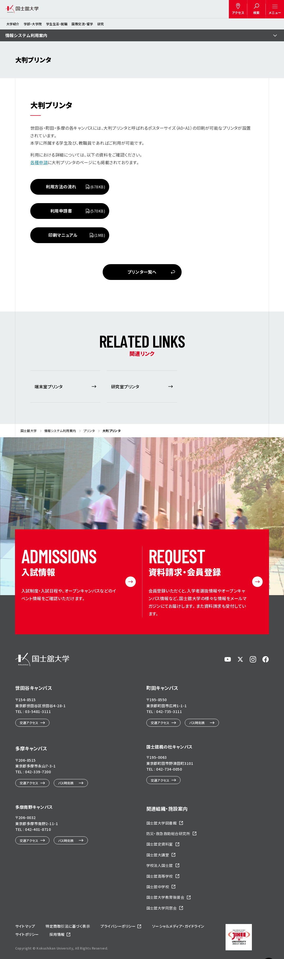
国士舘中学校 (157, 886)
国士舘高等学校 (159, 876)
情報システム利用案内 (26, 35)
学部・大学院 (33, 24)
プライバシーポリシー (118, 926)
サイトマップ (25, 926)
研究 (100, 24)
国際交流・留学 (82, 24)
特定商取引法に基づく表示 (68, 926)
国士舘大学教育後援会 (165, 897)
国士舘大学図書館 (161, 823)
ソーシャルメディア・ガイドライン (178, 926)
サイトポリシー (27, 934)
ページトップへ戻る (268, 929)
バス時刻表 (197, 722)
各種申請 (39, 162)
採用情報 (57, 934)
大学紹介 (12, 24)
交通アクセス (29, 722)
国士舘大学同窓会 (161, 908)
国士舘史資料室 (159, 844)
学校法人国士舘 (159, 865)
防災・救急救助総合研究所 (168, 833)
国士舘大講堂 (157, 854)
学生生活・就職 (56, 24)
